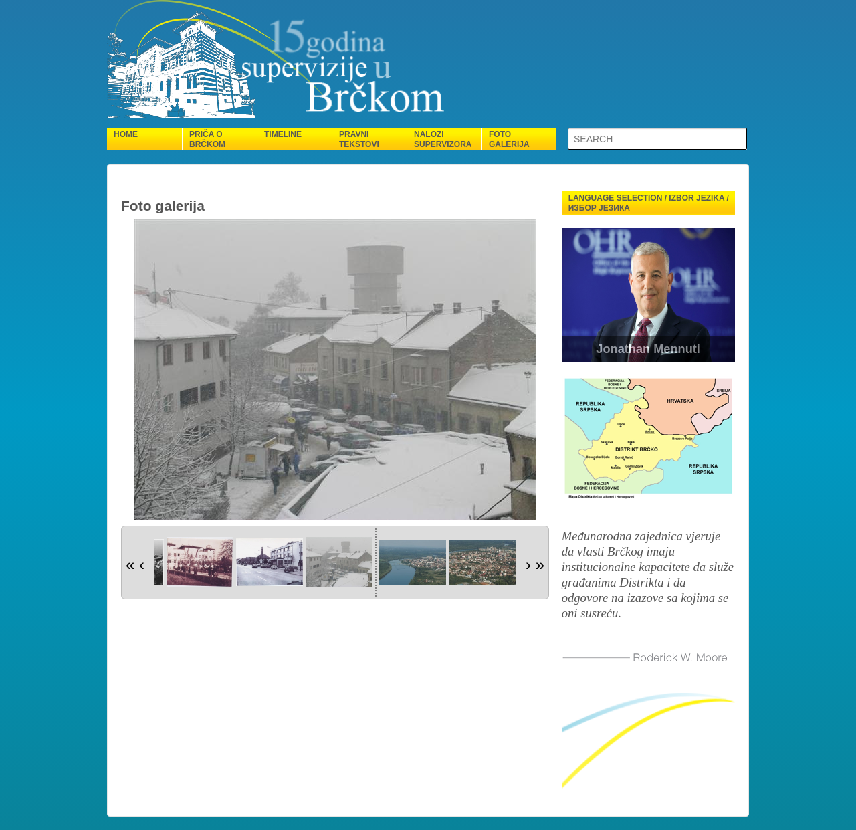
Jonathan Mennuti (648, 349)
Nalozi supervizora (442, 139)
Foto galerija (509, 139)
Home (126, 134)
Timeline (283, 134)
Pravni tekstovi (359, 139)
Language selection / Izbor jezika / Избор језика (648, 203)
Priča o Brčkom (207, 139)
